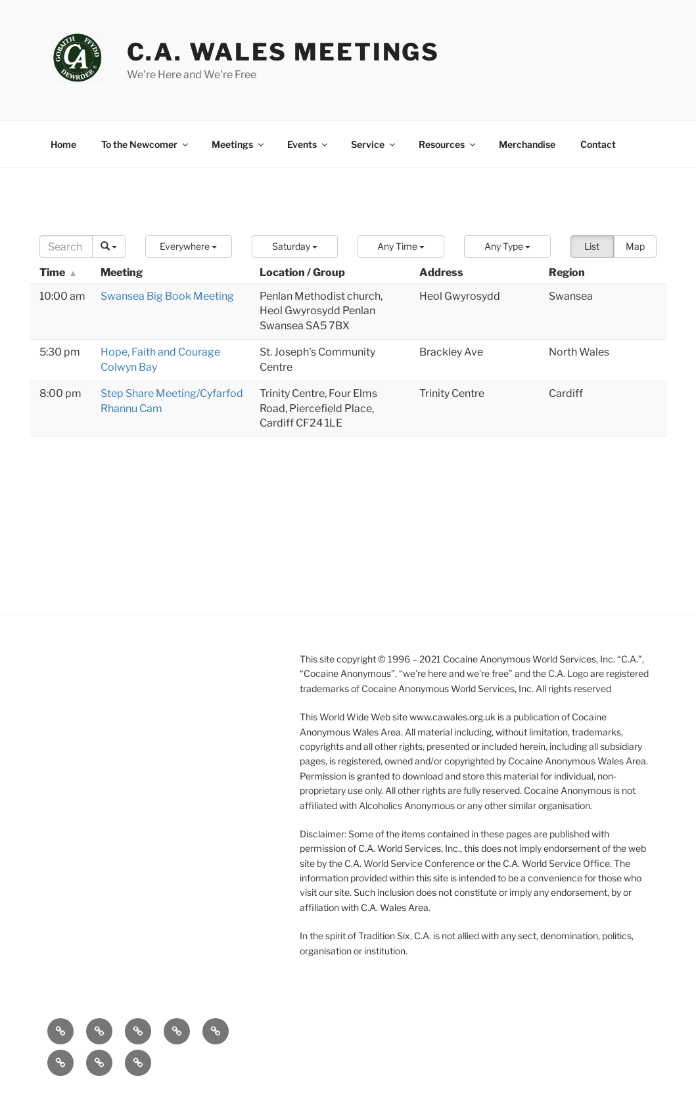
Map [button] (635, 246)
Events (308, 144)
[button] (188, 246)
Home (63, 144)
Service (374, 144)
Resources (448, 144)
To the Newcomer (145, 144)
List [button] (591, 246)
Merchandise (527, 144)
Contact (598, 144)
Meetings (239, 144)
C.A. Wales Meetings (283, 51)
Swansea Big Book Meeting (167, 296)
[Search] (66, 246)
